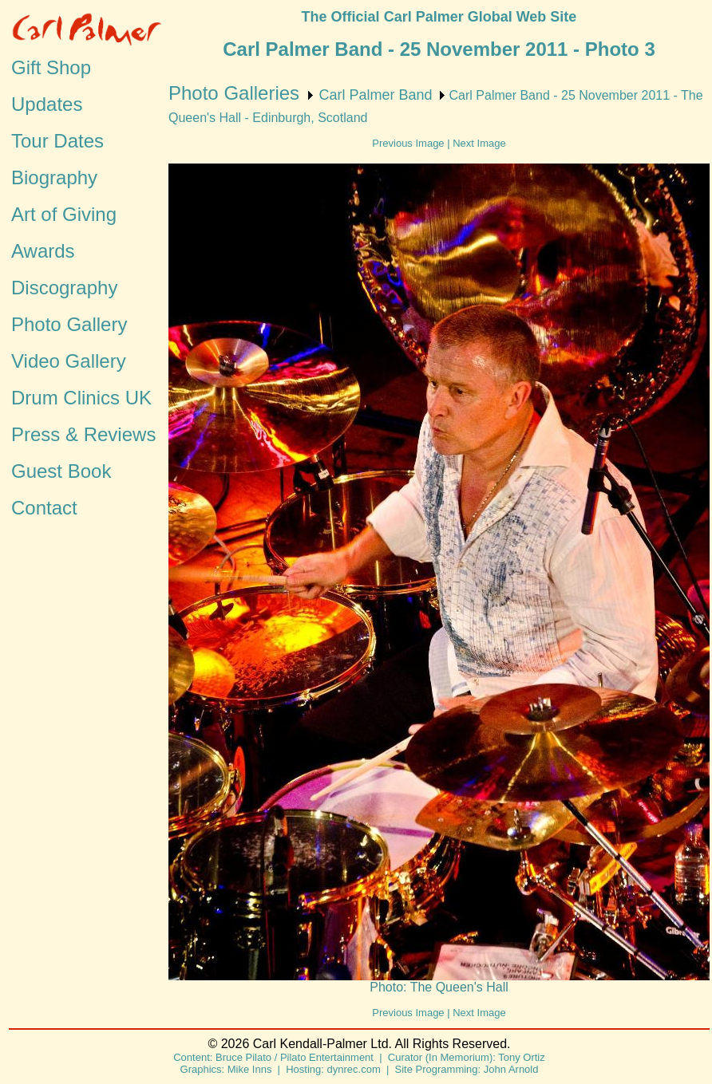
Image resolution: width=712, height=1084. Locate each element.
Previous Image (408, 143)
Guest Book (61, 471)
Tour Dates (57, 141)
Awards (43, 251)
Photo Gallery (69, 324)
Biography (54, 177)
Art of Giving (64, 214)
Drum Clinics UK (81, 397)
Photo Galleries (233, 93)
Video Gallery (68, 361)
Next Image (479, 143)
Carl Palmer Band (375, 95)
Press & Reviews (83, 434)
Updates (46, 104)
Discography (64, 287)
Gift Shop (51, 67)
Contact (44, 507)
